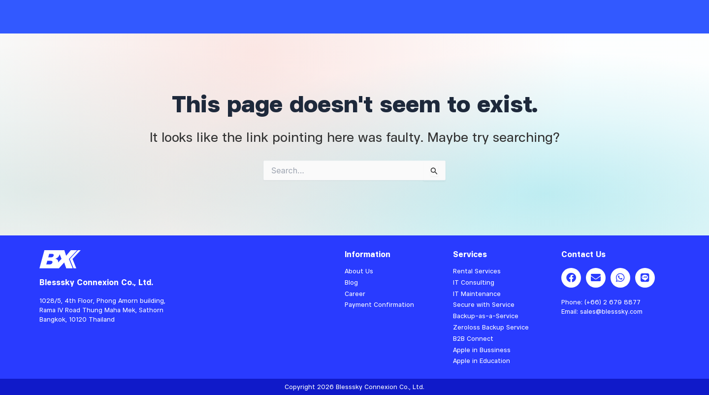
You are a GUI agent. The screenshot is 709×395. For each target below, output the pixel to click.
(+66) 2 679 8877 (612, 301)
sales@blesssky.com (611, 311)
